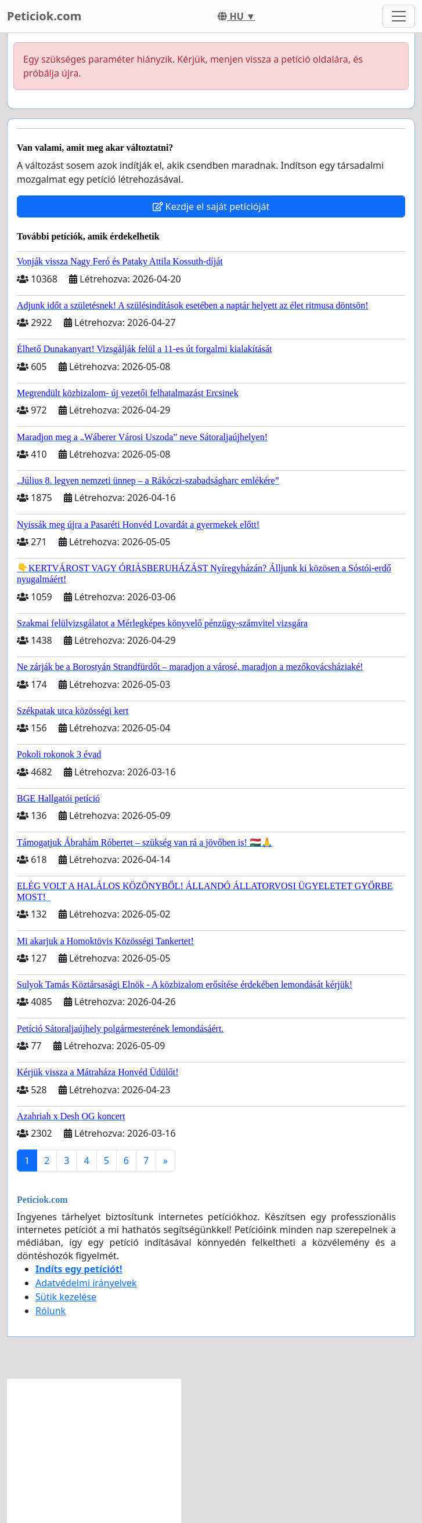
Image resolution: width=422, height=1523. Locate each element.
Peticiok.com (44, 16)
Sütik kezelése (65, 1296)
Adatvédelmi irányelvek (86, 1283)
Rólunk (50, 1310)
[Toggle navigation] (399, 16)
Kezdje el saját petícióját (211, 206)
